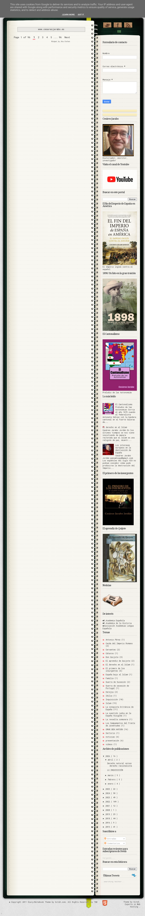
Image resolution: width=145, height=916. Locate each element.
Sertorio (110, 733)
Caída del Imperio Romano (119, 643)
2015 (108, 827)
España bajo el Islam (117, 674)
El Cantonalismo (123, 404)
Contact (119, 31)
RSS (128, 24)
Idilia (109, 695)
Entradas (110, 838)
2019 (108, 814)
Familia (110, 678)
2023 (108, 797)
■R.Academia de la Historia (117, 623)
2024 (108, 793)
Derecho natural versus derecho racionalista (119, 764)
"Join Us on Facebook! (117, 24)
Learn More (68, 14)
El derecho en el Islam (115, 427)
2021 (108, 805)
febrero (112, 779)
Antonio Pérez (113, 639)
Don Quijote (112, 657)
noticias (110, 737)
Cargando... (109, 858)
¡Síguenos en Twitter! (107, 24)
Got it (81, 14)
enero (111, 783)
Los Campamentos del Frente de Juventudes (120, 724)
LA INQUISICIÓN (115, 770)
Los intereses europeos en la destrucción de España (123, 449)
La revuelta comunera (117, 719)
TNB (95, 902)
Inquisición (112, 699)
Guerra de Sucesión (116, 682)
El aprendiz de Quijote (118, 661)
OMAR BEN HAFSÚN (114, 729)
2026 (108, 756)
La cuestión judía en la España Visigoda (118, 714)
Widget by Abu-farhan (60, 41)
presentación (112, 740)
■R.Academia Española (114, 620)
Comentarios (112, 843)
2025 (108, 789)
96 (60, 37)
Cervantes (111, 649)
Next (67, 37)
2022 (108, 801)
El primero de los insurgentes (115, 669)
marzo (111, 775)
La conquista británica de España (119, 708)
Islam (108, 703)
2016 (108, 822)
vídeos (109, 744)
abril (111, 759)
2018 (108, 818)
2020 (108, 810)
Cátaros (110, 653)
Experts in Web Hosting (132, 905)
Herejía (110, 692)
